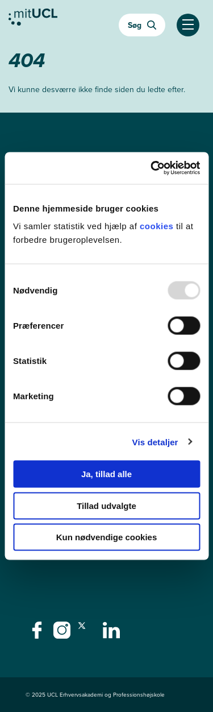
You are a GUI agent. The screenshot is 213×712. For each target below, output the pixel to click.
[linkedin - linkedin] (113, 633)
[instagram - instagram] (63, 633)
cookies (158, 226)
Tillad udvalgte (106, 505)
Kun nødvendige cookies (106, 537)
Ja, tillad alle (106, 474)
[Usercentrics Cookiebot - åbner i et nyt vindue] (151, 168)
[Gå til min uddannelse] (33, 20)
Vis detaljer (155, 441)
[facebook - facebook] (38, 633)
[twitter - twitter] (88, 633)
